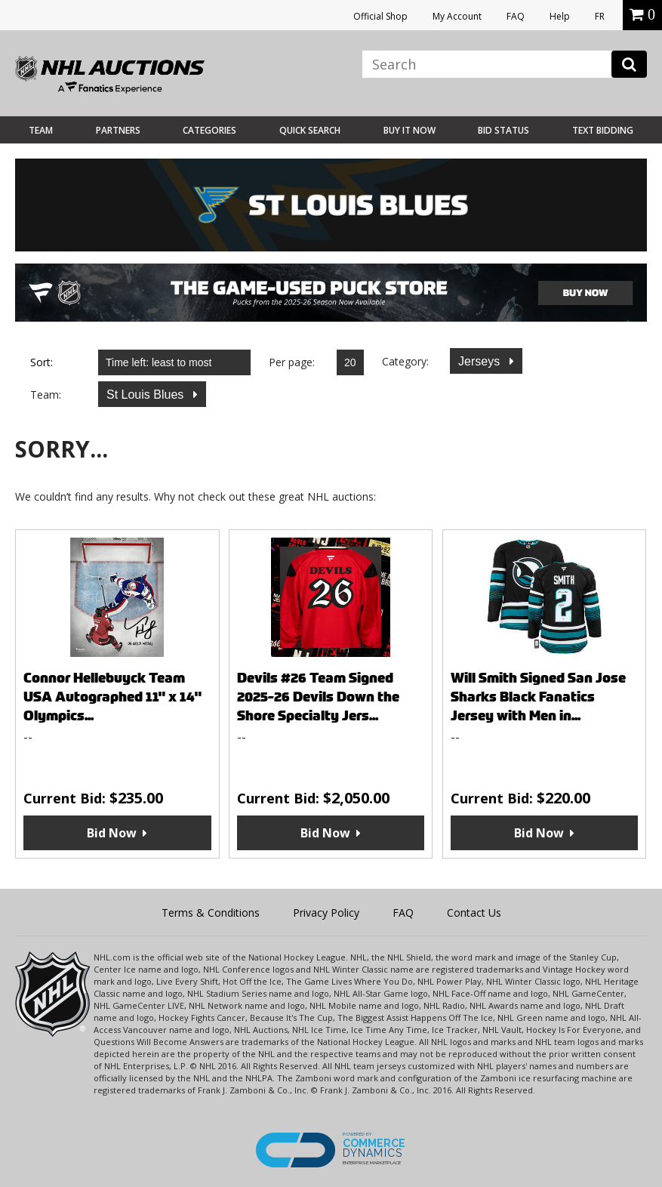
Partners (118, 130)
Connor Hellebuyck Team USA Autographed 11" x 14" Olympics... (112, 696)
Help (560, 16)
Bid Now (112, 833)
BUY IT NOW (409, 130)
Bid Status (503, 130)
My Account (457, 16)
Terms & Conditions (211, 912)
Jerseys (480, 361)
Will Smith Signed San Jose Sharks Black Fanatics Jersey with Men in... (538, 696)
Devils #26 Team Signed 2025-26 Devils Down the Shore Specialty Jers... (318, 696)
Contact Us (474, 912)
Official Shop (380, 16)
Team (41, 130)
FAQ (516, 16)
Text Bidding (602, 130)
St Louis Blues (146, 394)
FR (600, 16)
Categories (209, 130)
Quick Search (309, 130)
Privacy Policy (326, 912)
